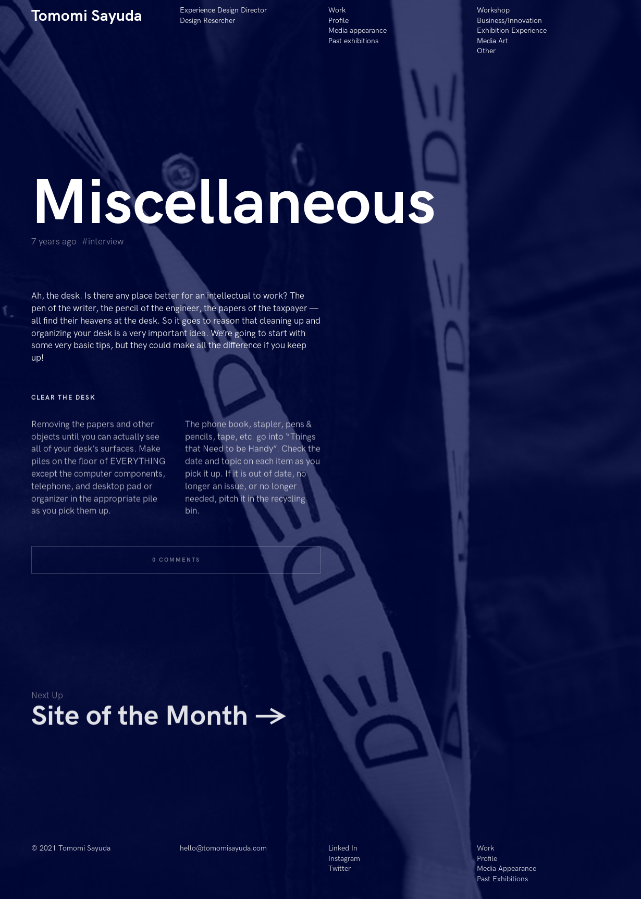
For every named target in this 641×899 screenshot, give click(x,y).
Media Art (492, 40)
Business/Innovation (509, 20)
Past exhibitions (353, 40)
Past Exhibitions (502, 879)
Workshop (493, 10)
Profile (338, 20)
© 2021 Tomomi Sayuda (70, 848)
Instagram (344, 858)
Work (337, 10)
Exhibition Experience (512, 30)
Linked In (343, 848)
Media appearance (357, 30)
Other (486, 50)
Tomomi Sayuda (86, 16)
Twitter (339, 868)
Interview (106, 242)
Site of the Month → (159, 721)
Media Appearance (506, 868)
